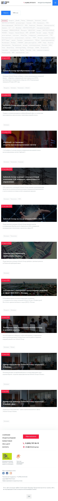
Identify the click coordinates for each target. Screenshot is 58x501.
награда (45, 33)
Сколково (28, 23)
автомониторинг (20, 23)
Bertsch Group (10, 48)
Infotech (44, 20)
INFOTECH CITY (19, 25)
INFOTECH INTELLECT (29, 28)
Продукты (11, 20)
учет (27, 52)
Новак (44, 43)
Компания (4, 20)
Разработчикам (7, 441)
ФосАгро (13, 43)
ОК (29, 496)
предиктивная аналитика (47, 40)
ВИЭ (13, 52)
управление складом (49, 38)
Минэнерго (40, 25)
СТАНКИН (20, 43)
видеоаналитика (20, 52)
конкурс (39, 30)
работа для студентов (30, 43)
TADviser (37, 40)
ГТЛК (51, 35)
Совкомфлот (5, 50)
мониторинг (16, 35)
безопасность (41, 23)
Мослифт (50, 33)
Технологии (38, 20)
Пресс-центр (6, 444)
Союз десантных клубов (43, 28)
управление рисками (43, 35)
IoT (13, 28)
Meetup (23, 20)
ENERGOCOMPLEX (14, 30)
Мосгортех (24, 30)
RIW (27, 33)
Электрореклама (6, 45)
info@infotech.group (31, 447)
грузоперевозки (14, 50)
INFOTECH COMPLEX (48, 30)
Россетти (50, 43)
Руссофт (39, 33)
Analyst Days (24, 35)
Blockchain (18, 28)
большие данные (6, 52)
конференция (32, 35)
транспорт (28, 38)
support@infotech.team (8, 478)
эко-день (25, 45)
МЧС (47, 23)
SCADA (37, 48)
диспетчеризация (6, 35)
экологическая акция (34, 45)
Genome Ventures (19, 33)
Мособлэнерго (5, 43)
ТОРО (34, 38)
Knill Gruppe (30, 48)
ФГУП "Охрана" (6, 40)
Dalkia (50, 45)
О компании (6, 435)
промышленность (28, 40)
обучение (4, 28)
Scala (34, 50)
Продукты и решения (44, 3)
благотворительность (7, 38)
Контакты (5, 447)
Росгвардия (5, 30)
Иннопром (44, 45)
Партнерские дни (16, 45)
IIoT (9, 28)
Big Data (22, 50)
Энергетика (32, 25)
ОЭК (34, 23)
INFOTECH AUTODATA (8, 23)
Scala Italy (28, 50)
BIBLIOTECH (31, 30)
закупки (13, 40)
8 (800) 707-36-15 (30, 3)
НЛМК (39, 43)
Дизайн (17, 20)
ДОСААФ (32, 33)
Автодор (40, 38)
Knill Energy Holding (21, 48)
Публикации (30, 20)
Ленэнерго (20, 40)
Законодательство (49, 25)
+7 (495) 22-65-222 (22, 476)
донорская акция (19, 38)
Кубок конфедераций (7, 25)
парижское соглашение (43, 50)
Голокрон (11, 33)
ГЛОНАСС (4, 33)
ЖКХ (26, 25)
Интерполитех (44, 48)
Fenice (3, 48)
